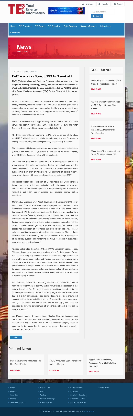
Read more (96, 89)
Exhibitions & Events (77, 399)
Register (103, 4)
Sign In (118, 4)
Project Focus (45, 387)
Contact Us (15, 32)
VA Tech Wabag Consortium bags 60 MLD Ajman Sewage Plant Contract (105, 105)
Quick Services (70, 26)
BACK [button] (16, 337)
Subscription (105, 26)
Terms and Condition (17, 402)
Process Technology (47, 399)
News (26, 52)
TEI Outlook (54, 26)
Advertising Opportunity (78, 395)
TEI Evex (40, 26)
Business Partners (88, 26)
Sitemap (87, 4)
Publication (74, 391)
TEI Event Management (78, 402)
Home (13, 26)
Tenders (43, 395)
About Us (13, 391)
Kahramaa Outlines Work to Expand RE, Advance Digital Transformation (103, 130)
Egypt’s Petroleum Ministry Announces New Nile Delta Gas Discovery (102, 363)
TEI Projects (25, 26)
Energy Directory (46, 402)
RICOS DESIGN (89, 412)
